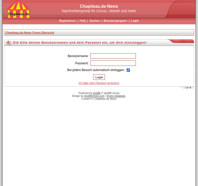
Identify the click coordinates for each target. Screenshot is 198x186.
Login (135, 20)
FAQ (83, 20)
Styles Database (115, 96)
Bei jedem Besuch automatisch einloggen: (98, 70)
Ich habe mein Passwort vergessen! (99, 83)
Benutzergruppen (115, 20)
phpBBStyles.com (94, 96)
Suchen (94, 20)
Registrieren (67, 20)
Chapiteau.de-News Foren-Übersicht (29, 32)
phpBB (97, 93)
